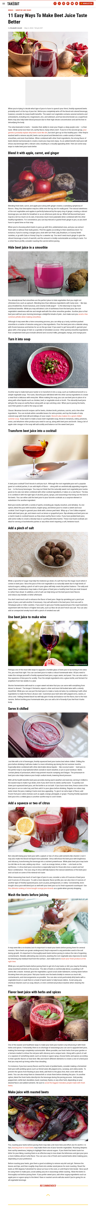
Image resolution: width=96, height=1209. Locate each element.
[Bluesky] (72, 3)
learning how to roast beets (23, 1148)
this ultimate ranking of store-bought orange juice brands (30, 888)
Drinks (10, 10)
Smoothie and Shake (23, 10)
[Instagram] (63, 3)
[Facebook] (55, 3)
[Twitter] (59, 3)
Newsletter (86, 3)
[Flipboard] (67, 3)
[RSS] (76, 3)
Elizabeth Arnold (16, 28)
